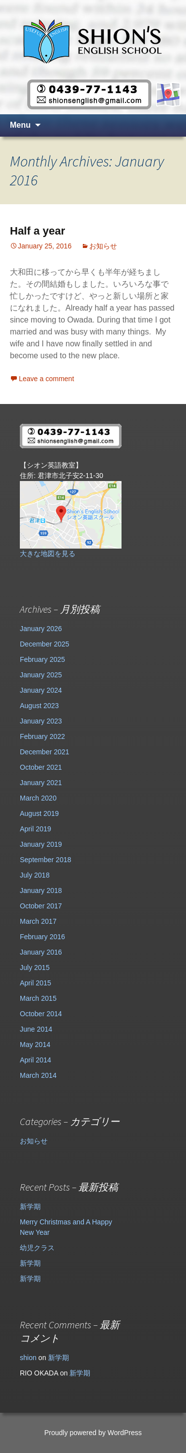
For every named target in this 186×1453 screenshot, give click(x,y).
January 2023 (41, 721)
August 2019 (39, 813)
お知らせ (103, 246)
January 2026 (41, 629)
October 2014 (41, 1014)
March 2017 (38, 921)
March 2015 (38, 998)
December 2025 (44, 644)
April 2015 (35, 983)
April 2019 (35, 829)
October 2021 (41, 767)
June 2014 (36, 1029)
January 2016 (41, 952)
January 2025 (41, 675)
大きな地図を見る (47, 554)
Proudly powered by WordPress (93, 1433)
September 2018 (45, 860)
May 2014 (35, 1045)
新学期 (30, 1207)
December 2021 (44, 752)
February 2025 (42, 659)
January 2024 (41, 690)
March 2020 (38, 798)
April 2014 (35, 1060)
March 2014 (38, 1075)
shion (28, 1358)
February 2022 (42, 736)
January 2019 (41, 844)
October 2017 (41, 906)
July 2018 (35, 875)
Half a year (37, 231)
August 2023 (39, 706)
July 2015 (35, 967)
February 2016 (42, 937)
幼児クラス (37, 1248)
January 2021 (41, 783)
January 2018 (41, 890)
